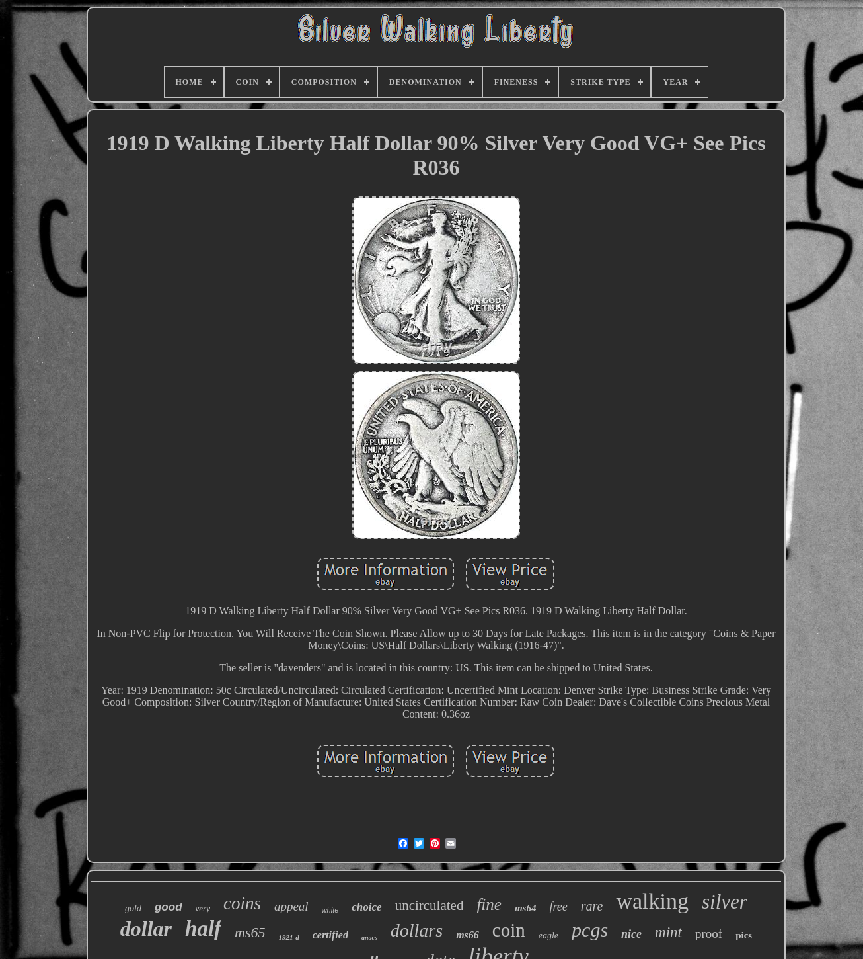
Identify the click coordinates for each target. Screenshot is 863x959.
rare (592, 906)
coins (242, 903)
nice (631, 933)
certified (330, 934)
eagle (548, 935)
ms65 (250, 932)
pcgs (590, 929)
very (203, 908)
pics (743, 935)
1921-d (289, 937)
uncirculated (429, 905)
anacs (369, 937)
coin (508, 929)
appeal (291, 906)
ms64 (526, 908)
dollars (417, 930)
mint (668, 932)
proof (708, 933)
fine (489, 904)
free (558, 906)
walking (652, 901)
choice (366, 907)
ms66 (467, 934)
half (203, 928)
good (168, 907)
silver (724, 901)
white (330, 910)
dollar (146, 928)
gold (133, 908)
